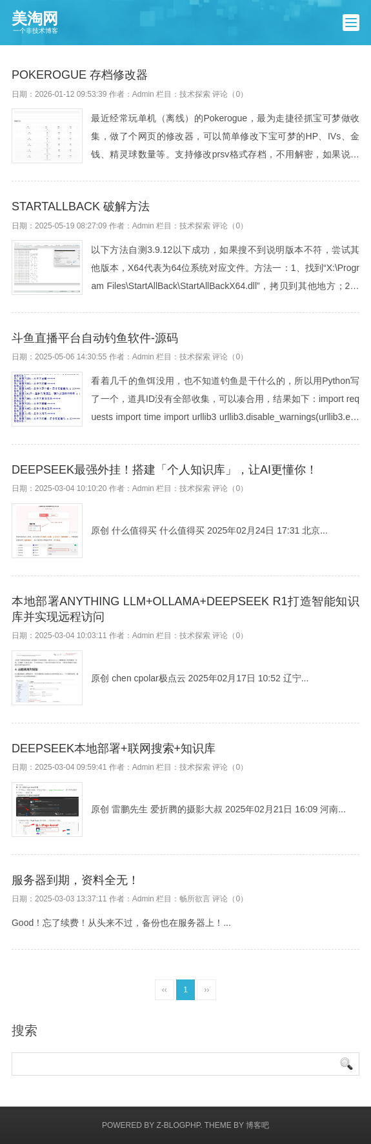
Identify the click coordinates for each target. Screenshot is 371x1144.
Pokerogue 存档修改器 (80, 74)
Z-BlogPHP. (179, 1125)
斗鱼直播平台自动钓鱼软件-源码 (95, 338)
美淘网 (35, 22)
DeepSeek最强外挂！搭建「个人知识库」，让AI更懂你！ (164, 469)
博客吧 (257, 1125)
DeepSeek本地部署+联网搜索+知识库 (114, 748)
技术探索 (194, 94)
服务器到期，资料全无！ (75, 880)
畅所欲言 (194, 898)
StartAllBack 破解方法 (81, 206)
